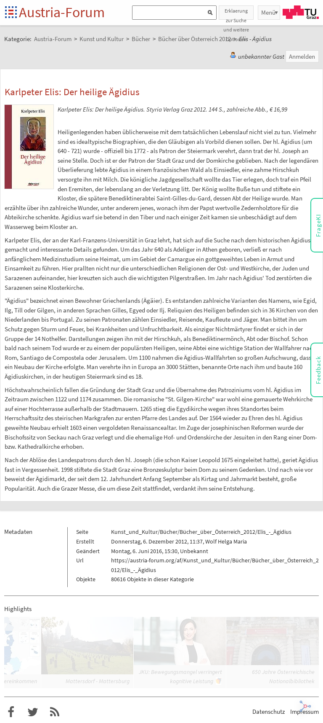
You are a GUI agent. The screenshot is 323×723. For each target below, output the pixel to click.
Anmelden (302, 56)
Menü (268, 12)
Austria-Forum (62, 12)
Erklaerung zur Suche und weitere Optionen (236, 14)
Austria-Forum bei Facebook (11, 712)
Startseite (11, 12)
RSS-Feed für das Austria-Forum (54, 712)
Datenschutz (268, 711)
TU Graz (301, 12)
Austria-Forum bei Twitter (33, 712)
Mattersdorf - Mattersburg (98, 681)
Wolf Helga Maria (226, 541)
